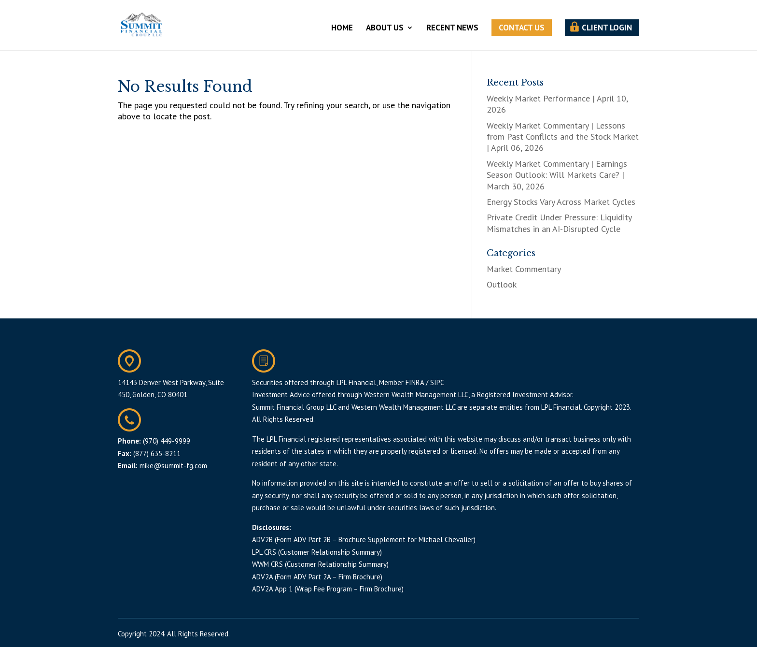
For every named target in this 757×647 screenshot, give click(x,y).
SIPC (437, 382)
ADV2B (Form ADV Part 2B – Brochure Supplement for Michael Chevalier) (364, 539)
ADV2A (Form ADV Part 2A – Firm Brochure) (317, 576)
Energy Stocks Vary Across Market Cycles (561, 201)
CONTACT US (522, 27)
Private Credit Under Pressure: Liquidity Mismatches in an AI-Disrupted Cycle (559, 223)
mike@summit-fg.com (173, 465)
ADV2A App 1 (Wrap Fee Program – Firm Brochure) (328, 588)
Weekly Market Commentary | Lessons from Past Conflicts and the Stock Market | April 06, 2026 (563, 137)
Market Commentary (524, 268)
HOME (342, 28)
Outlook (502, 284)
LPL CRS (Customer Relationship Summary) (317, 552)
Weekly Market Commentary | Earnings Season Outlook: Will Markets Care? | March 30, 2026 (557, 175)
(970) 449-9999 (166, 441)
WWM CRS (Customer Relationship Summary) (320, 564)
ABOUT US (385, 28)
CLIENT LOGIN (607, 27)
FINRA (415, 382)
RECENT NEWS (452, 28)
